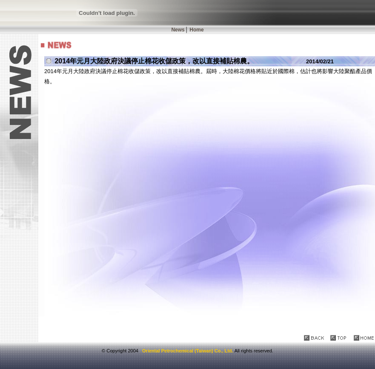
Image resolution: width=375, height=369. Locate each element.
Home (196, 30)
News (177, 30)
